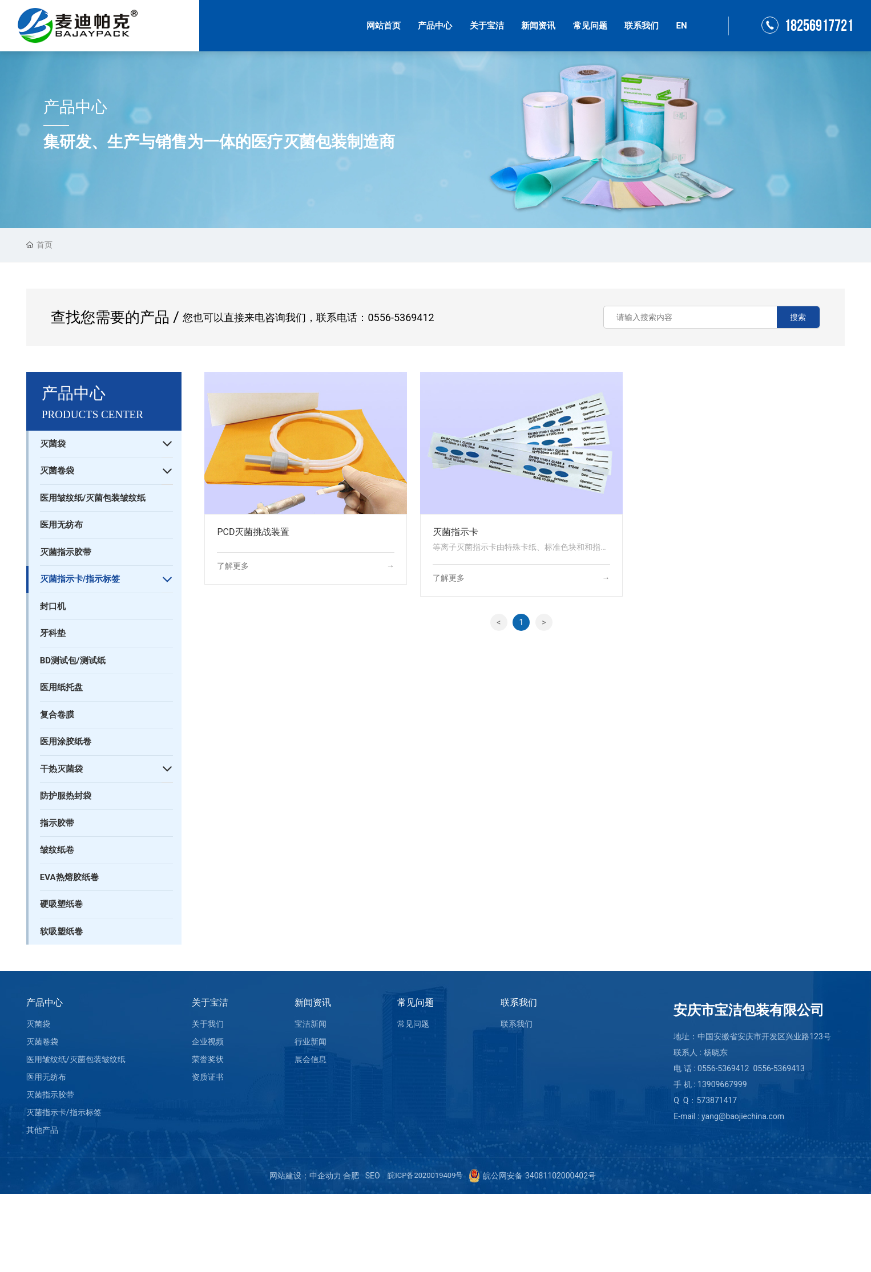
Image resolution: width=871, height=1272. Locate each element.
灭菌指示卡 (455, 531)
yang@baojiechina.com (742, 1116)
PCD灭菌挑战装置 (253, 531)
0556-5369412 (401, 317)
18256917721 (818, 26)
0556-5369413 (778, 1068)
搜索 (798, 317)
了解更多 (233, 565)
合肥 (351, 1175)
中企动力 (325, 1175)
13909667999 (722, 1084)
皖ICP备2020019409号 (425, 1175)
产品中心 (75, 107)
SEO (372, 1175)
